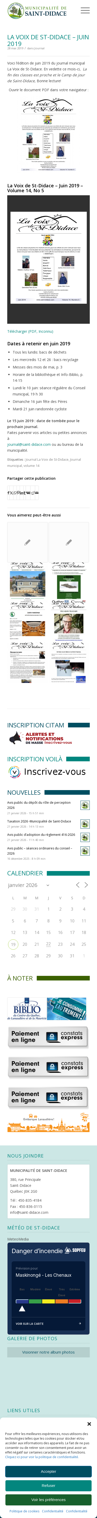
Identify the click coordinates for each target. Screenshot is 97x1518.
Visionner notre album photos (48, 1352)
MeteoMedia (18, 1239)
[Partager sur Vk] (28, 493)
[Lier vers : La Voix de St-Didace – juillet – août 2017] (69, 623)
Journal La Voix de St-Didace (47, 459)
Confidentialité (52, 1511)
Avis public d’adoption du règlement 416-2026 (41, 834)
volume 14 (31, 466)
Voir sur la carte (48, 1324)
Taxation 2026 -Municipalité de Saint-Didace (39, 821)
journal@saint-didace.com (29, 444)
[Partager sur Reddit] (33, 493)
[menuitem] (77, 10)
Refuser (48, 1485)
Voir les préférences (48, 1499)
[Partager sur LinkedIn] (21, 493)
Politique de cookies (24, 1511)
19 (13, 944)
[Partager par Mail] (37, 493)
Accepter (48, 1471)
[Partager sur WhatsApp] (15, 493)
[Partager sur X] (11, 493)
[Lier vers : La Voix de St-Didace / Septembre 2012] (69, 542)
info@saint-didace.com (29, 1212)
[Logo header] (40, 10)
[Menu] (78, 10)
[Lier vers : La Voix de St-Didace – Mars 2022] (27, 623)
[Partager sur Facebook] (8, 493)
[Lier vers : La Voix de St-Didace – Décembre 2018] (27, 663)
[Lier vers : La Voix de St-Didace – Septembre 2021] (69, 582)
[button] (89, 1424)
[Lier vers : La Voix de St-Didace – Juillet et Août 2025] (27, 542)
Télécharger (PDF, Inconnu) (30, 331)
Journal (39, 48)
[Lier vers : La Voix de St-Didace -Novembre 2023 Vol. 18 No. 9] (27, 582)
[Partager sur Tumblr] (25, 493)
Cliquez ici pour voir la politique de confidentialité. (42, 1457)
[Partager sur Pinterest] (18, 493)
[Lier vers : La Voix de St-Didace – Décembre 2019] (69, 663)
